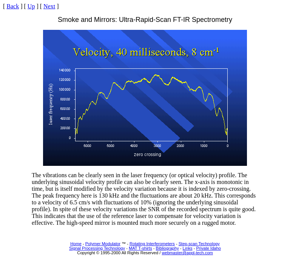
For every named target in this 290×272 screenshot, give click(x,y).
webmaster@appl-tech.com (187, 252)
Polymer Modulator (102, 243)
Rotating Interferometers (152, 243)
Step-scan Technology (199, 243)
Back (12, 6)
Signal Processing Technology (97, 248)
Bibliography (167, 248)
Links (188, 248)
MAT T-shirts (140, 248)
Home (76, 243)
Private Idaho (208, 248)
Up (31, 6)
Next (49, 6)
